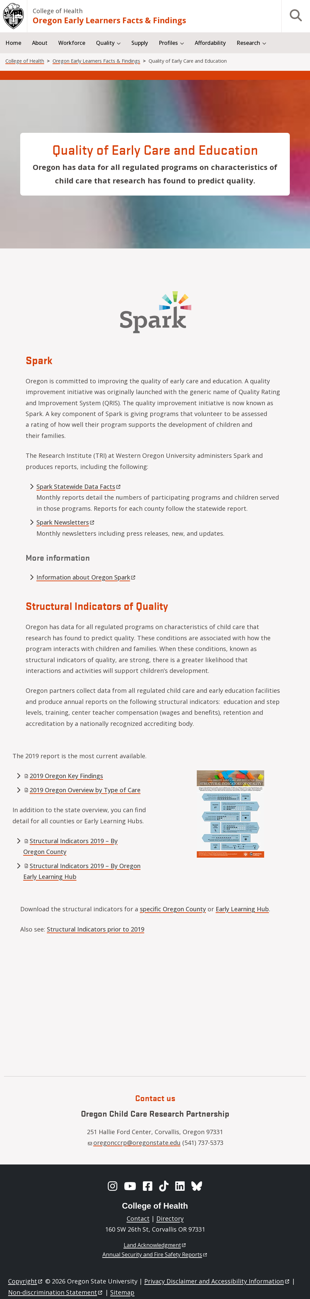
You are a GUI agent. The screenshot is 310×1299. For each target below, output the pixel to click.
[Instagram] (112, 1186)
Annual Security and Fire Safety (155, 1254)
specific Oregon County (173, 909)
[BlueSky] (196, 1186)
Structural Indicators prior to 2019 (95, 929)
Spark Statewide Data (79, 486)
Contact (138, 1218)
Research (248, 43)
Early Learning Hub (242, 909)
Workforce (71, 43)
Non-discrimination (55, 1292)
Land (155, 1245)
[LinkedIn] (180, 1186)
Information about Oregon (86, 577)
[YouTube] (130, 1186)
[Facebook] (147, 1186)
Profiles (168, 43)
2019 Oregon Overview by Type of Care (82, 790)
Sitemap (122, 1292)
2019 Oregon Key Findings (63, 776)
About (40, 43)
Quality (105, 43)
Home (13, 43)
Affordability (210, 43)
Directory (170, 1218)
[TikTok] (163, 1186)
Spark (65, 522)
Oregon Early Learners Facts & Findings (109, 20)
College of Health (58, 11)
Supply (139, 43)
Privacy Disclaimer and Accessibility (217, 1281)
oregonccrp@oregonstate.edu (134, 1143)
